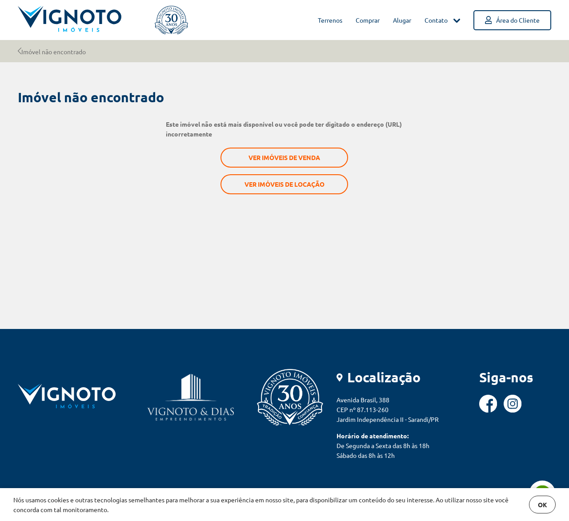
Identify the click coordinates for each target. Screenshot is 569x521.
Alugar (402, 20)
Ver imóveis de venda (284, 157)
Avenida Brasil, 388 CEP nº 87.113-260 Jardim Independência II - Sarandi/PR (388, 409)
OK (542, 505)
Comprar (368, 20)
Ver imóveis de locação (284, 184)
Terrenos (330, 20)
